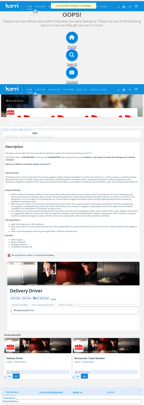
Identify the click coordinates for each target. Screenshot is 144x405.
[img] (73, 274)
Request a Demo (98, 6)
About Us (81, 89)
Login (35, 12)
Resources (54, 89)
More (29, 9)
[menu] (135, 6)
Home (29, 6)
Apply (16, 376)
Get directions (9, 398)
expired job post (11, 401)
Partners (68, 89)
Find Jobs (40, 6)
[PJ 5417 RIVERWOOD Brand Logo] (71, 112)
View (9, 376)
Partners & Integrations (51, 392)
